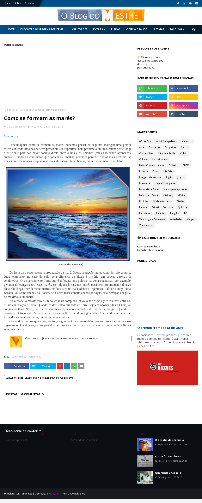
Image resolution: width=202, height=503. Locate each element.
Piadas (180, 201)
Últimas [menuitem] (158, 29)
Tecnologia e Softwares (152, 219)
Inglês (169, 177)
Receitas (160, 213)
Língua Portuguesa (165, 183)
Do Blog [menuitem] (176, 29)
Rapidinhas (145, 213)
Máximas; (168, 195)
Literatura (144, 183)
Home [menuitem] (11, 29)
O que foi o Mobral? (168, 456)
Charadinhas (146, 153)
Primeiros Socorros (162, 207)
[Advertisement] (66, 77)
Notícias (143, 201)
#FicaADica (145, 141)
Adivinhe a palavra (166, 141)
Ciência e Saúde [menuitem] (136, 29)
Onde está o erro (162, 201)
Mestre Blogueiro (16, 126)
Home (7, 3)
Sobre (18, 3)
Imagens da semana (150, 177)
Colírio (183, 153)
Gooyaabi (54, 493)
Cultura (143, 159)
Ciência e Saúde (166, 153)
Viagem (191, 219)
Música (181, 195)
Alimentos (187, 141)
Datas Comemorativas (151, 165)
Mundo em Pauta (148, 195)
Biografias (170, 147)
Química (182, 207)
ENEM (186, 165)
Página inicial (11, 109)
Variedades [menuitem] (79, 29)
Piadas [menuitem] (115, 29)
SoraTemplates (23, 493)
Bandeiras (154, 147)
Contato (29, 3)
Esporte (143, 171)
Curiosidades (18, 356)
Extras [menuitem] (98, 29)
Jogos (180, 177)
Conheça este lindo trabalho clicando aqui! (150, 248)
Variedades (26, 109)
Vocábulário (146, 225)
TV (185, 213)
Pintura (143, 207)
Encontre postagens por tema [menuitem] (42, 29)
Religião (174, 213)
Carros (184, 147)
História (167, 171)
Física (156, 171)
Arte (141, 147)
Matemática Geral (149, 189)
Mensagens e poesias (175, 189)
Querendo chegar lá (168, 473)
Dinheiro (173, 165)
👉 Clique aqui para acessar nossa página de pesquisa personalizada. (150, 62)
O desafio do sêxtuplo (169, 440)
